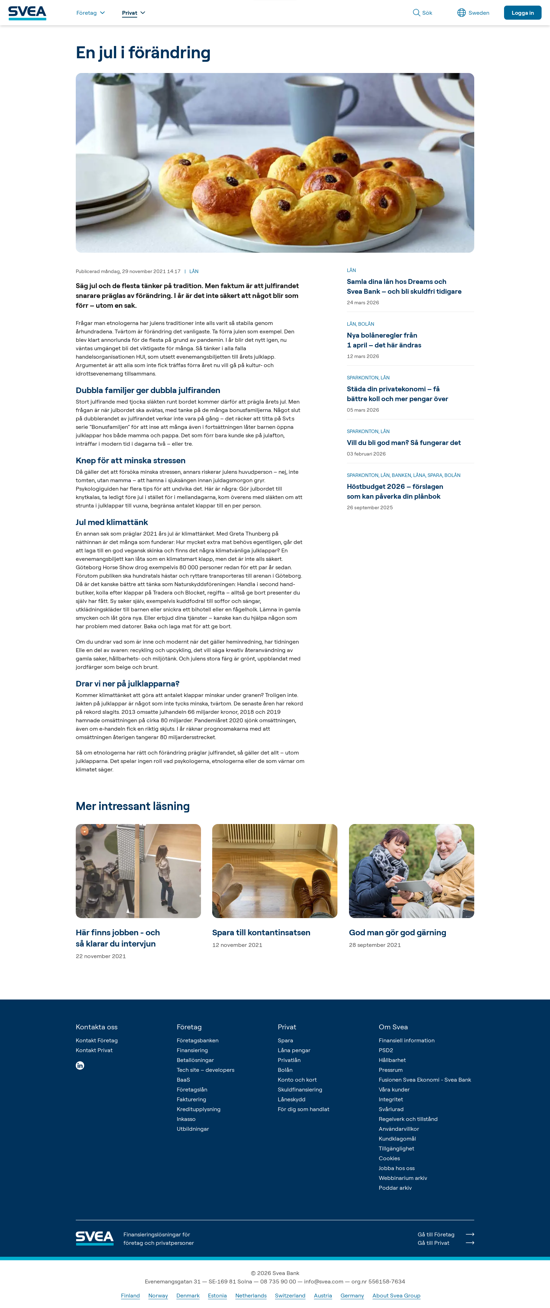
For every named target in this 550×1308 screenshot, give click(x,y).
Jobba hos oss (397, 1167)
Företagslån (192, 1089)
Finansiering (192, 1050)
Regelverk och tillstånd (408, 1118)
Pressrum (391, 1069)
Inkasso (186, 1118)
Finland (130, 1295)
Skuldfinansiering (300, 1089)
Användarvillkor (399, 1128)
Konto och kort (297, 1079)
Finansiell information (407, 1040)
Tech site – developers (205, 1069)
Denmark (188, 1295)
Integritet (391, 1099)
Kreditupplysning (199, 1109)
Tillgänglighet (396, 1148)
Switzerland (290, 1295)
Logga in (523, 12)
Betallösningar (195, 1059)
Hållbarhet (392, 1059)
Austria (323, 1295)
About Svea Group (397, 1295)
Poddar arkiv (395, 1187)
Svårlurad (391, 1109)
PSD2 (386, 1050)
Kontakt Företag (97, 1040)
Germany (352, 1295)
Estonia (217, 1295)
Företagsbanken (198, 1040)
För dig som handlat (303, 1109)
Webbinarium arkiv (403, 1177)
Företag (189, 1026)
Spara (285, 1040)
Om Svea (393, 1026)
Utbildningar (193, 1128)
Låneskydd (292, 1099)
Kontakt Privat (94, 1050)
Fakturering (191, 1099)
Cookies (389, 1158)
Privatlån (289, 1059)
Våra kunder (394, 1089)
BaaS (183, 1079)
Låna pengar (294, 1050)
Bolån (285, 1069)
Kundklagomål (397, 1138)
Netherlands (251, 1295)
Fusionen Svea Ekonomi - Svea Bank (425, 1079)
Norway (158, 1295)
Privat (287, 1026)
